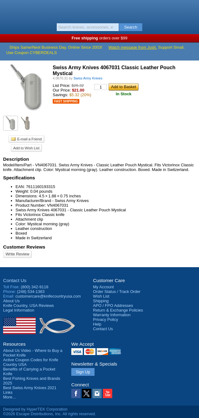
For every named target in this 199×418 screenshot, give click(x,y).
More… (9, 397)
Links (7, 392)
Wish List (101, 296)
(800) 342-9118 (34, 287)
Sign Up (83, 372)
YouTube (107, 393)
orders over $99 (99, 38)
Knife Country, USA (100, 11)
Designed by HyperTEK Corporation (35, 409)
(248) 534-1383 (31, 291)
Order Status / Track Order (116, 291)
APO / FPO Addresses (113, 305)
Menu (7, 10)
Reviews (28, 305)
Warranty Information (111, 314)
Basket (191, 10)
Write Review (17, 254)
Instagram (97, 393)
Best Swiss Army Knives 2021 (29, 387)
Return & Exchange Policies (118, 310)
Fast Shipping (66, 101)
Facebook (76, 393)
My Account (103, 287)
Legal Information (18, 310)
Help (97, 324)
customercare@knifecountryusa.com (48, 296)
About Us (11, 301)
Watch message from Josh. (132, 47)
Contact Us (14, 280)
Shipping (101, 301)
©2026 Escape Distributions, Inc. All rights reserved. (49, 413)
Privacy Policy (105, 319)
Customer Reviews (24, 246)
